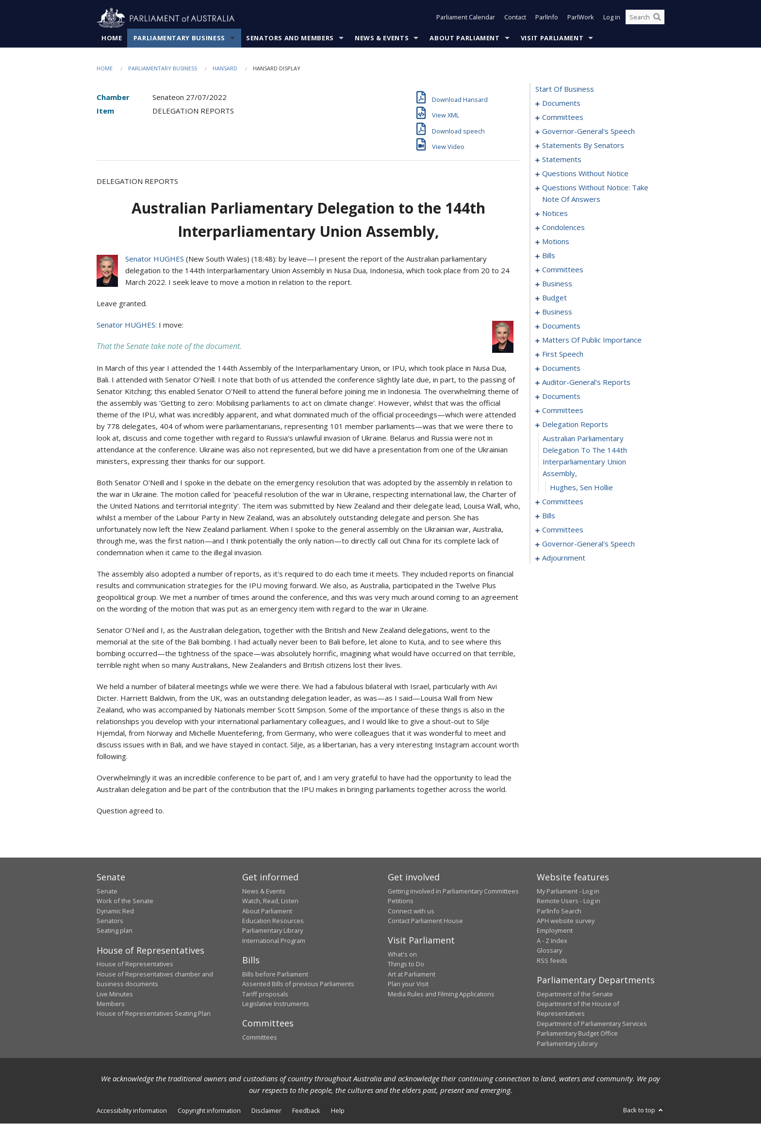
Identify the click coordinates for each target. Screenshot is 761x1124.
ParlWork (580, 18)
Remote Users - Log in (568, 901)
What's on (402, 954)
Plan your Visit (408, 984)
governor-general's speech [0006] (588, 131)
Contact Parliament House (425, 921)
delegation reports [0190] (575, 425)
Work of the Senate (125, 901)
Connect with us (411, 911)
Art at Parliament (411, 974)
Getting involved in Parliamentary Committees (453, 891)
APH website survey (566, 921)
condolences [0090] (563, 227)
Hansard (225, 68)
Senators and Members (290, 38)
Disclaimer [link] (266, 1111)
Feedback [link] (306, 1111)
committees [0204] (562, 530)
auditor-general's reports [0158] (586, 382)
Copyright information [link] (209, 1111)
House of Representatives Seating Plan (154, 1013)
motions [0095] (555, 242)
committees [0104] (562, 270)
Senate (107, 891)
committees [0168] (562, 410)
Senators (110, 921)
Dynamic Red (115, 911)
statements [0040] (561, 160)
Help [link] (338, 1111)
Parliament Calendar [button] (465, 18)
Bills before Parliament (275, 974)
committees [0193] (562, 502)
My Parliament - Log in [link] (568, 891)
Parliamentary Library (272, 930)
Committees (259, 1037)
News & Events (382, 38)
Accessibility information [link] (132, 1111)
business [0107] (557, 284)
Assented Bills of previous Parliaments (298, 984)
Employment (555, 930)
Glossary (549, 950)
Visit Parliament (552, 38)
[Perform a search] (657, 18)
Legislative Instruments (275, 1004)
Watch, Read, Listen (270, 901)
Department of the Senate (575, 994)
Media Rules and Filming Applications (441, 994)
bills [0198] (548, 516)
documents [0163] (561, 396)
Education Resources (273, 921)
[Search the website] (645, 18)
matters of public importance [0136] (592, 340)
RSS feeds (552, 960)
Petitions (401, 901)
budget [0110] (554, 298)
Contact (515, 18)
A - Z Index (552, 941)
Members (111, 1004)
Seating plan (114, 930)
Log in (611, 18)
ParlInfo (546, 18)
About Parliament (464, 38)
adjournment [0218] (563, 558)
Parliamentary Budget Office (577, 1033)
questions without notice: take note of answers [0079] (595, 193)
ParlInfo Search (559, 911)
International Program (273, 941)
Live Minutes (115, 994)
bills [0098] (548, 256)
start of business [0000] (564, 89)
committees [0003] (562, 117)
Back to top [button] (643, 1110)
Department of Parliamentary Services (592, 1023)
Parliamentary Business (179, 38)
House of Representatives (135, 964)
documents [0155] (561, 368)
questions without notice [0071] (585, 174)
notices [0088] (555, 213)
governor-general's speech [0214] (588, 544)
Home (111, 38)
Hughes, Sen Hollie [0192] (581, 488)
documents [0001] (561, 103)
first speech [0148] (562, 354)
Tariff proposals (265, 994)
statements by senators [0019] (583, 145)
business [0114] (557, 312)
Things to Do (406, 964)
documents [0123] (561, 326)
